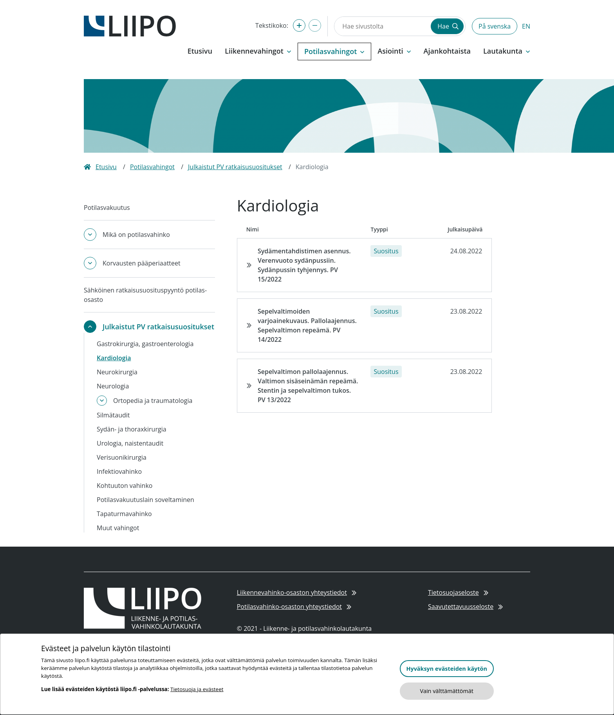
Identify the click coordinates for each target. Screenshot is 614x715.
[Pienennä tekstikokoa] (315, 25)
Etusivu (200, 51)
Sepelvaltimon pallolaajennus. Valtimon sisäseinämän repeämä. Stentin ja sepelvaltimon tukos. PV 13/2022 (308, 385)
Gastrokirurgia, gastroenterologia (145, 343)
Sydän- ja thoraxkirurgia (131, 429)
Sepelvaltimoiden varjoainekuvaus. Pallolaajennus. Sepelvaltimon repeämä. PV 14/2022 (307, 325)
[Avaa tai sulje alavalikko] (90, 234)
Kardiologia (114, 358)
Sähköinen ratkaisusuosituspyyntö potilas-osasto (145, 295)
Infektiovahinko (119, 471)
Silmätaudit (113, 415)
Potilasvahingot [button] (334, 51)
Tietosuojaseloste (458, 592)
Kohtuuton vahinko (124, 485)
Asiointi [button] (394, 51)
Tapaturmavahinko (124, 513)
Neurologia (113, 386)
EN (526, 26)
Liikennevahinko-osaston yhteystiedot (296, 592)
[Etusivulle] (130, 25)
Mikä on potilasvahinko (136, 234)
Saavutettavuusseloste (465, 606)
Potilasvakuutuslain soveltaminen (145, 499)
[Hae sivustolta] (381, 26)
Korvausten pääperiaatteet (142, 263)
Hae (448, 26)
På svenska (495, 26)
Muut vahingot (118, 528)
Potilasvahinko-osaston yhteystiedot (294, 606)
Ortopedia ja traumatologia (152, 400)
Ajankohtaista (447, 51)
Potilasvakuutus (107, 207)
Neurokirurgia (117, 372)
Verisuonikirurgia (121, 457)
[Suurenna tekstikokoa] (299, 25)
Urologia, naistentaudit (130, 443)
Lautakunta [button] (506, 51)
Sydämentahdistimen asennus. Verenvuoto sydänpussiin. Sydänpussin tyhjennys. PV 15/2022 (304, 265)
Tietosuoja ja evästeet (196, 689)
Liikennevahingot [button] (258, 51)
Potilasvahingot (152, 166)
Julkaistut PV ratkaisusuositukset (235, 166)
